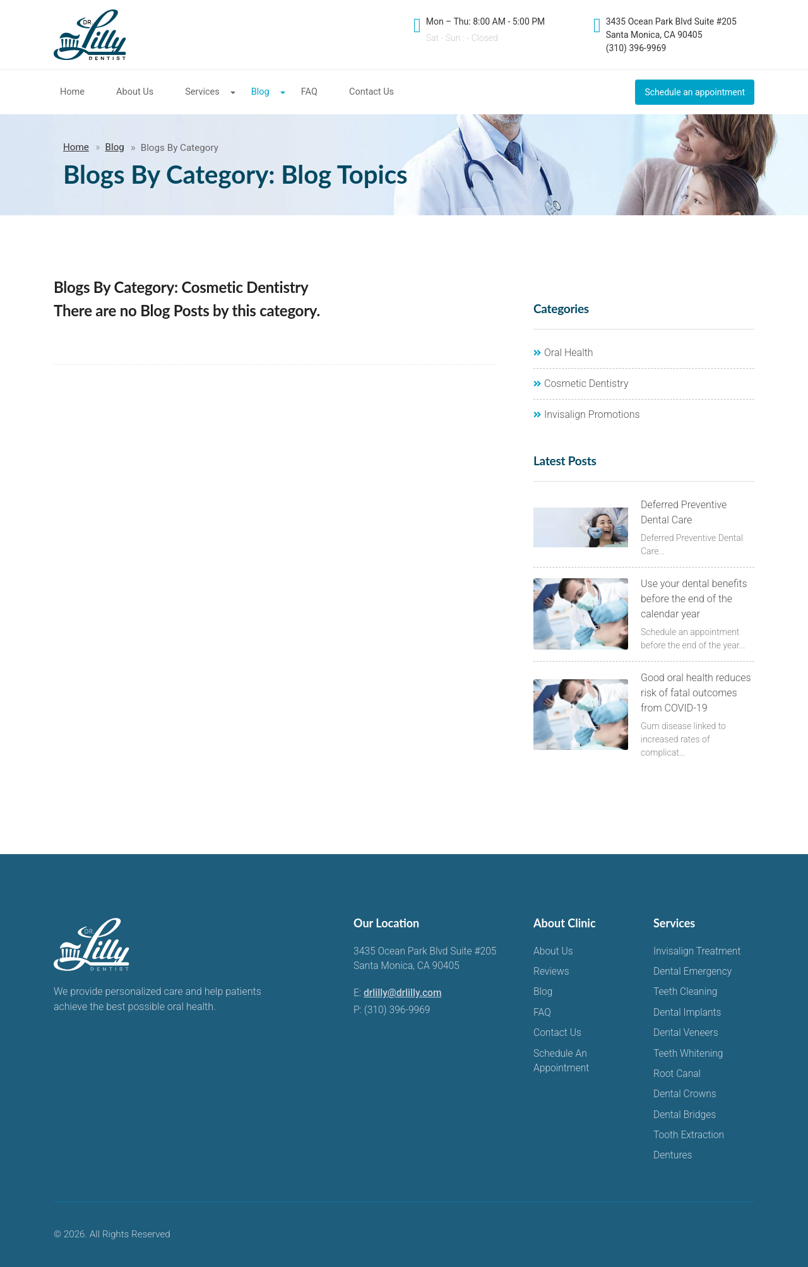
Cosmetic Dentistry (581, 384)
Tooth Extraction (688, 1135)
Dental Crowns (684, 1094)
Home (72, 91)
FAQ (309, 91)
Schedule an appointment (695, 92)
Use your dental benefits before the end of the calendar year (694, 599)
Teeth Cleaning (685, 991)
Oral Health (563, 353)
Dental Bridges (684, 1115)
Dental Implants (687, 1012)
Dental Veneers (685, 1032)
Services (202, 91)
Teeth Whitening (688, 1053)
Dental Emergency (692, 971)
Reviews (551, 971)
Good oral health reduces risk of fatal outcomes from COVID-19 (696, 693)
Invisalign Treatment (696, 951)
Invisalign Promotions (586, 414)
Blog (260, 91)
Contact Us (371, 91)
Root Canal (677, 1074)
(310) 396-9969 (397, 1010)
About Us (134, 91)
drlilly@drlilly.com (403, 993)
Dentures (672, 1155)
